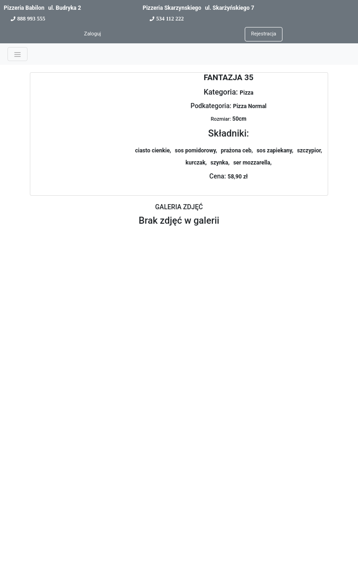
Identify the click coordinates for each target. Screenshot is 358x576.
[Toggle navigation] (17, 54)
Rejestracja (263, 34)
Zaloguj (92, 34)
